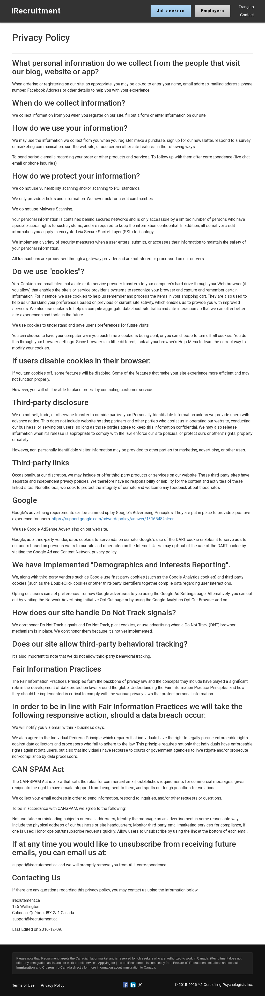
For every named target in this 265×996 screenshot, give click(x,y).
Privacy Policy (52, 985)
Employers (212, 10)
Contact (247, 14)
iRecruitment (36, 10)
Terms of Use (23, 985)
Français (246, 6)
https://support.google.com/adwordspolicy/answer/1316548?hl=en (113, 518)
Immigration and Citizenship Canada (44, 967)
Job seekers (171, 10)
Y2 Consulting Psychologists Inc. (225, 985)
